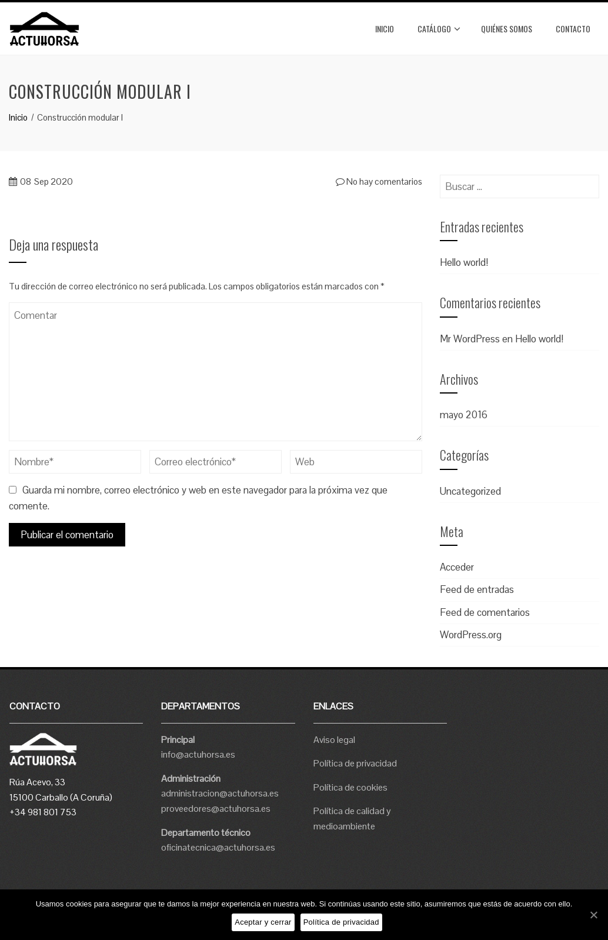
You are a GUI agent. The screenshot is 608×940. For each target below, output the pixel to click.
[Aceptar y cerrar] (593, 915)
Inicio (384, 28)
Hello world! (464, 262)
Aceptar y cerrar (263, 922)
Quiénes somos (506, 28)
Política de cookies (350, 787)
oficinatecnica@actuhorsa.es (218, 847)
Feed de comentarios (485, 612)
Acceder (457, 567)
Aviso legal (334, 740)
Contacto (573, 28)
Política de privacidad (355, 763)
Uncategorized (470, 491)
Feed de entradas (477, 589)
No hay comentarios (379, 181)
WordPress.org (471, 634)
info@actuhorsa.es (198, 754)
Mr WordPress (470, 338)
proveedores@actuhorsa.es (215, 808)
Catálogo (438, 29)
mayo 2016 (463, 414)
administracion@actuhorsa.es (220, 793)
